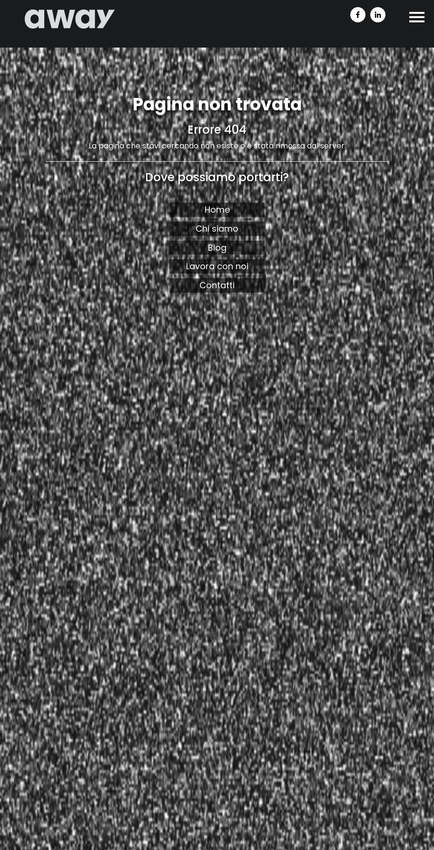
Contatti (217, 285)
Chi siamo (217, 228)
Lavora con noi (217, 266)
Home (217, 209)
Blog (217, 248)
